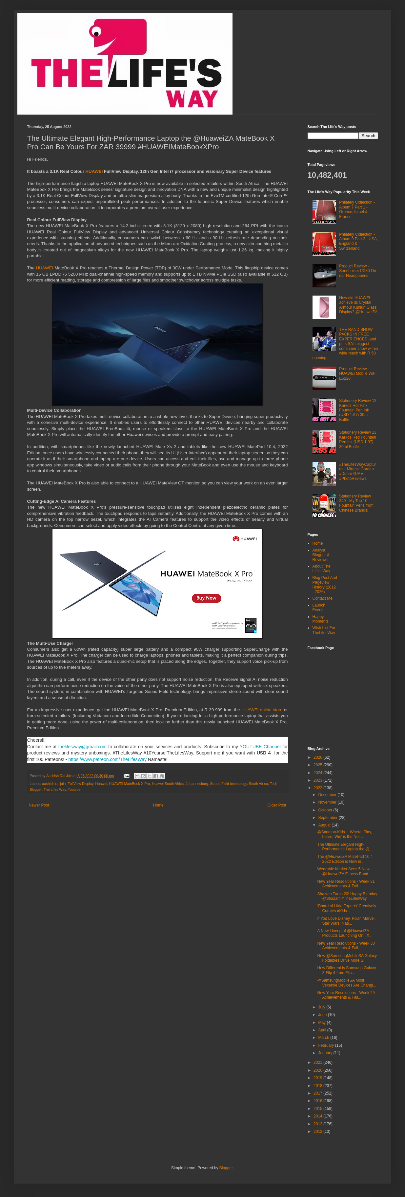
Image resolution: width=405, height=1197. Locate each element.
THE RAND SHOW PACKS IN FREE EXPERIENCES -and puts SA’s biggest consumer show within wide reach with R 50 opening (345, 343)
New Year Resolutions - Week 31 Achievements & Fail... (346, 883)
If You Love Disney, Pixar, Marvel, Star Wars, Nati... (346, 920)
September (328, 817)
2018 (318, 1085)
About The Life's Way (322, 568)
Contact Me (323, 598)
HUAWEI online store (261, 709)
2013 (318, 1124)
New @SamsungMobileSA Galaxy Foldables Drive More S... (347, 958)
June (323, 1014)
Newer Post (39, 805)
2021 (318, 1062)
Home (158, 805)
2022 (318, 788)
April (322, 1030)
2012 (318, 1131)
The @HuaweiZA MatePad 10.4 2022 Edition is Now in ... (345, 858)
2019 (318, 1078)
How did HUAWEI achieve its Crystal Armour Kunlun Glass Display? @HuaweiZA (358, 305)
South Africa (258, 784)
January (325, 1053)
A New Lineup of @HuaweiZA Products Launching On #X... (344, 933)
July (322, 1007)
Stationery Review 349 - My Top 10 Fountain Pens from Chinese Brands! (356, 503)
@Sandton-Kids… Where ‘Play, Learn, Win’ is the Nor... (344, 834)
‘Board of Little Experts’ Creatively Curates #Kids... (346, 908)
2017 (318, 1093)
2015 (318, 1108)
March (324, 1037)
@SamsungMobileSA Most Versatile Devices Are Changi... (346, 982)
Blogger (226, 1168)
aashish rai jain (54, 784)
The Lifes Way (55, 789)
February (326, 1045)
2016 (318, 1100)
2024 (318, 773)
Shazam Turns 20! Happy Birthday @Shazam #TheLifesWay (347, 896)
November (327, 802)
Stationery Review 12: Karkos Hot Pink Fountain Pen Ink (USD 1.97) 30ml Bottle (358, 410)
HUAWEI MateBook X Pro (129, 784)
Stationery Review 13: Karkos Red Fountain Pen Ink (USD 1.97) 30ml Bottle (358, 439)
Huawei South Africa (168, 784)
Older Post (277, 805)
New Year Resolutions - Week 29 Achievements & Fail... (346, 995)
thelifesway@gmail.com (82, 746)
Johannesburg (197, 784)
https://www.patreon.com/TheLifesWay (108, 759)
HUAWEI (95, 171)
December (327, 794)
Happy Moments (321, 619)
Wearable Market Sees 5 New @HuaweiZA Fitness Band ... (345, 871)
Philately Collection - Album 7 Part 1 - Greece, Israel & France (357, 209)
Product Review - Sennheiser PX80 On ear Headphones (357, 271)
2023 (318, 780)
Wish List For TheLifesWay (324, 630)
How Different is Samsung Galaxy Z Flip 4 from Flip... (346, 970)
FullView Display (80, 784)
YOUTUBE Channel (260, 746)
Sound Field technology (228, 784)
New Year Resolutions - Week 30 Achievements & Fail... (346, 945)
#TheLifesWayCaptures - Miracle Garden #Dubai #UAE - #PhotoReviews (357, 471)
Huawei (101, 784)
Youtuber (75, 789)
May (322, 1022)
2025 (318, 765)
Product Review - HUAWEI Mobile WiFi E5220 (357, 374)
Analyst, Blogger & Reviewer (321, 555)
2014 (318, 1116)
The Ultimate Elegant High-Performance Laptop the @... (345, 846)
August (325, 825)
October (325, 810)
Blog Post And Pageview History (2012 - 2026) (325, 584)
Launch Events (319, 607)
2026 (318, 757)
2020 (318, 1070)
